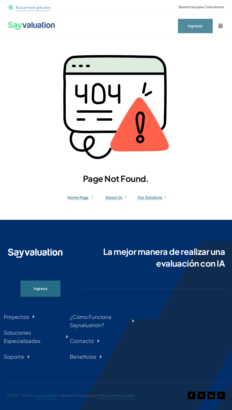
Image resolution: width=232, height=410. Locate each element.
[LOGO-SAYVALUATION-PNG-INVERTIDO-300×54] (35, 249)
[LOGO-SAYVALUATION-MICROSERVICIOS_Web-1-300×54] (31, 24)
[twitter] (201, 395)
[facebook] (191, 395)
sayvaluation (46, 395)
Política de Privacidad (115, 395)
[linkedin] (211, 395)
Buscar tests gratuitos (33, 7)
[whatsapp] (221, 395)
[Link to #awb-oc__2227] (220, 26)
